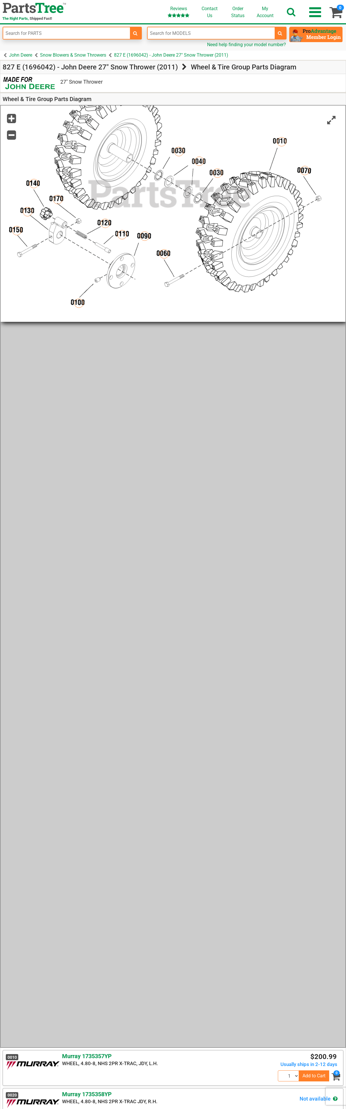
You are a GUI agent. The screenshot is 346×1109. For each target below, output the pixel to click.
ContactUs (210, 12)
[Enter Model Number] (211, 33)
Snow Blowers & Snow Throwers (73, 55)
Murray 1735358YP (87, 1094)
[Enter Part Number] (66, 33)
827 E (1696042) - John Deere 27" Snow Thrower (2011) (171, 55)
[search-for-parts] (135, 33)
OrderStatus (237, 12)
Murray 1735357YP (87, 1056)
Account (265, 12)
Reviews (178, 12)
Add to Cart (313, 1076)
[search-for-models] (280, 33)
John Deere (20, 55)
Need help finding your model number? (246, 44)
